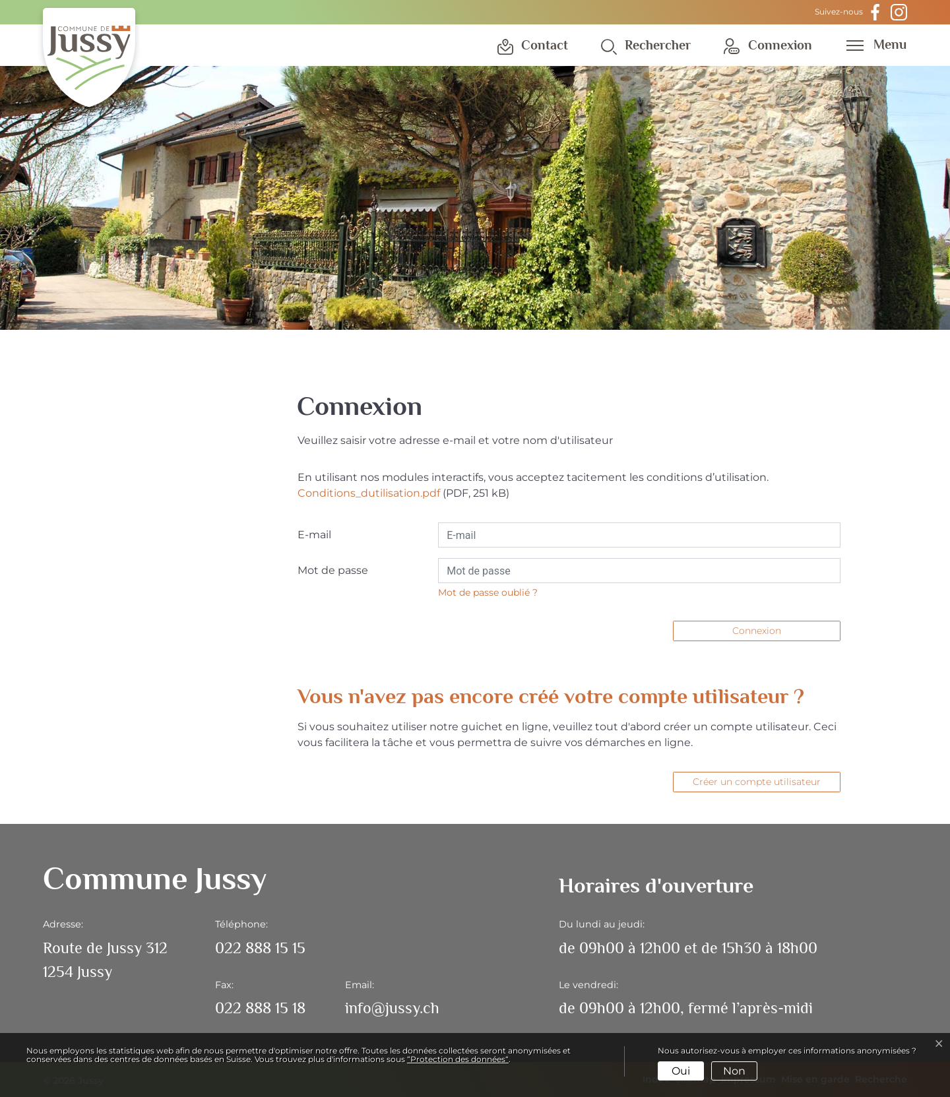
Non (734, 1071)
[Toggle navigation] (872, 44)
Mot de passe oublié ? (488, 592)
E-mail (314, 534)
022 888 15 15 (260, 947)
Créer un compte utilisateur (757, 782)
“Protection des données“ (458, 1059)
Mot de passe (333, 570)
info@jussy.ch (392, 1008)
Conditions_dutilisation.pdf (369, 493)
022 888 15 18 (260, 1008)
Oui (681, 1071)
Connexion (756, 631)
